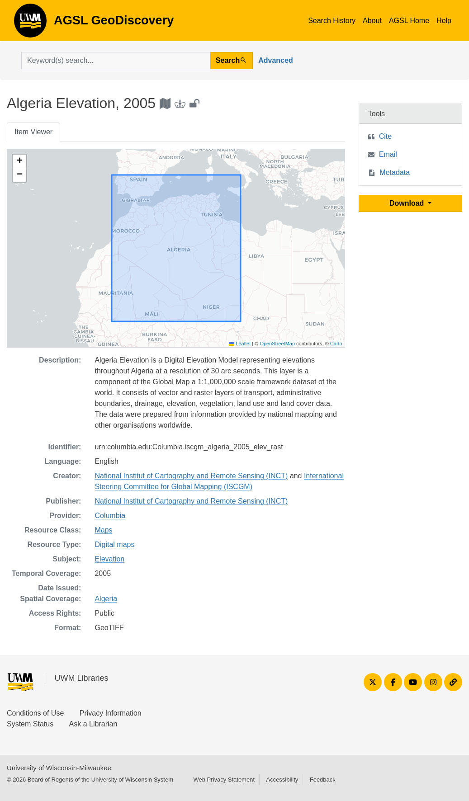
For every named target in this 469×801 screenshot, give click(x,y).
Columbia (110, 515)
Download (407, 203)
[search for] (115, 60)
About (372, 20)
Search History (331, 20)
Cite (385, 136)
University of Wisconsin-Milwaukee (59, 768)
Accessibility (282, 779)
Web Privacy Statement (224, 779)
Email (388, 154)
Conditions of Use (35, 713)
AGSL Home (409, 20)
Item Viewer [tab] (33, 132)
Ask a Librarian (93, 724)
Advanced (275, 60)
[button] (19, 161)
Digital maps (114, 544)
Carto (336, 343)
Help (443, 20)
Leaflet (240, 343)
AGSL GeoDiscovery (30, 23)
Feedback (323, 779)
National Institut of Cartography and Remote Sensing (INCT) (191, 476)
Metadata (394, 172)
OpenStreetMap (277, 343)
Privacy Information (111, 713)
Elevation (109, 559)
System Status (30, 724)
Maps (103, 530)
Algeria (106, 599)
